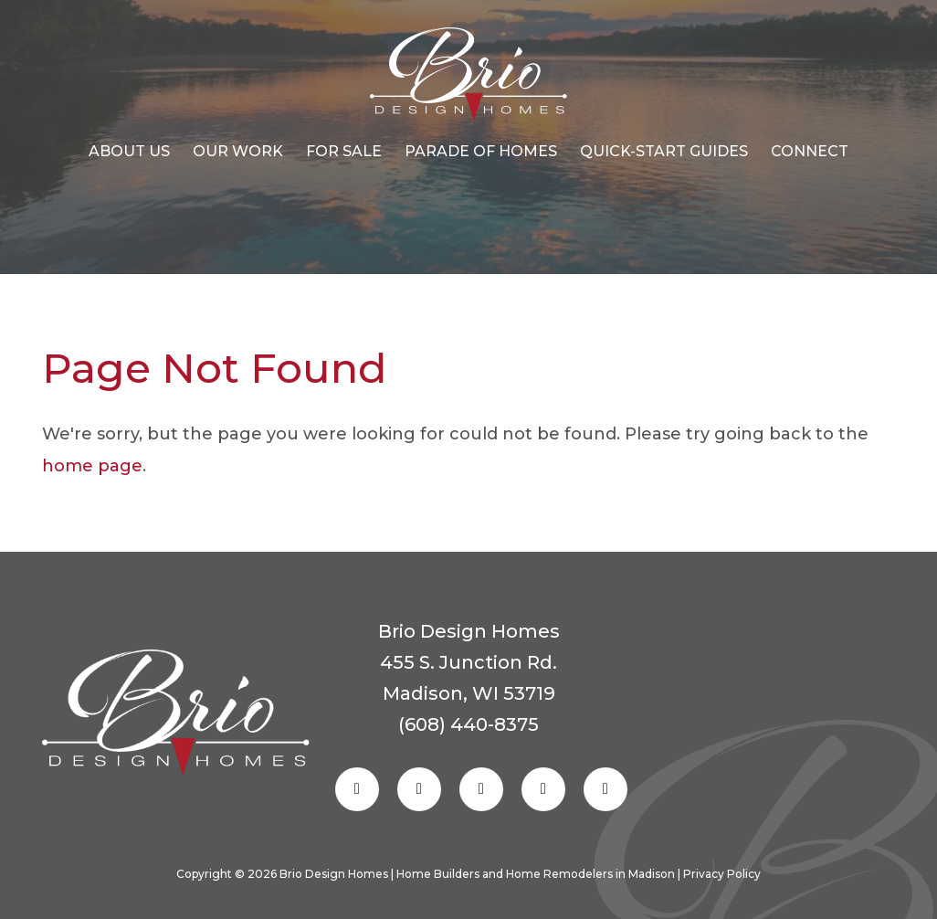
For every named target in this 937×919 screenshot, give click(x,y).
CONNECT (809, 151)
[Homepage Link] (468, 74)
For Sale (344, 151)
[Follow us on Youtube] (605, 789)
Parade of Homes (481, 151)
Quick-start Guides (664, 151)
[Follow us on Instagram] (419, 789)
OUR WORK (238, 151)
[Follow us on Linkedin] (543, 789)
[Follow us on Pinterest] (481, 789)
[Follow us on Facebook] (357, 789)
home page (92, 466)
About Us (129, 151)
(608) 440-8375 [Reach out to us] (468, 724)
